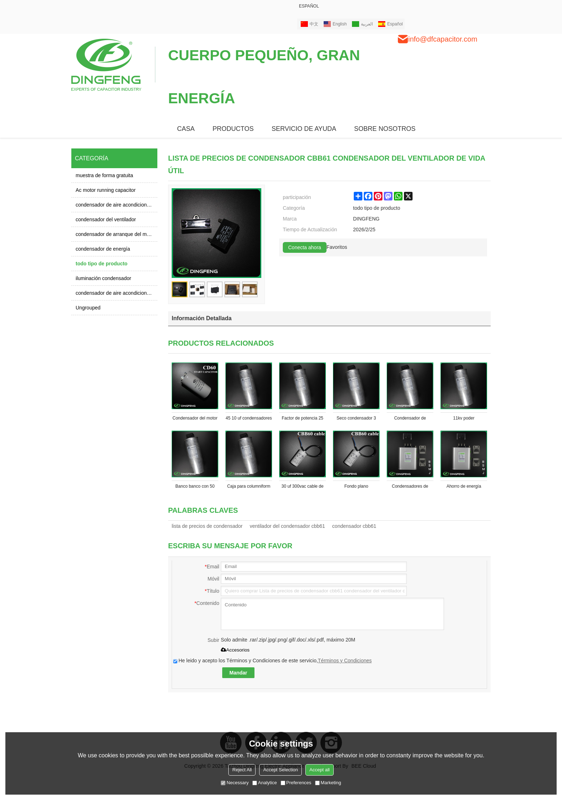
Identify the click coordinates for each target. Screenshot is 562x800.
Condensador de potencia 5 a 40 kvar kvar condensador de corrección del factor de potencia (410, 419)
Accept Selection (280, 769)
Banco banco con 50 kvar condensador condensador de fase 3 (195, 488)
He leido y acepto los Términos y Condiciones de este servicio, (272, 660)
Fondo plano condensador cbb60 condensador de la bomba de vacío (356, 488)
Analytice (264, 782)
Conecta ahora (304, 247)
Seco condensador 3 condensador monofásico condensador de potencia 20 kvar (356, 419)
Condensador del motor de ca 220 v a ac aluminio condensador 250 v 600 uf (194, 419)
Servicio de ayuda (304, 128)
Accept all (319, 769)
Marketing (328, 782)
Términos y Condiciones (345, 660)
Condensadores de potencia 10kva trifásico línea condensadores (409, 488)
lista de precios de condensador (207, 526)
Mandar (238, 673)
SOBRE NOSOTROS (384, 128)
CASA (186, 128)
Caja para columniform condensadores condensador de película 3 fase (249, 488)
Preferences (296, 782)
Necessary (234, 782)
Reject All (242, 769)
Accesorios (235, 650)
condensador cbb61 (354, 526)
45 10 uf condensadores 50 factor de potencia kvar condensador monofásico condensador (249, 419)
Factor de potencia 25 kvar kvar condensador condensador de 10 (302, 419)
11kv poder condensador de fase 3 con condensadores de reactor (464, 419)
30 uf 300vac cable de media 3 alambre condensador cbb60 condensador (302, 488)
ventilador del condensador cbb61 (287, 526)
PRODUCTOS (233, 128)
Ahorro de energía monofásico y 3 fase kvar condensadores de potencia (464, 488)
